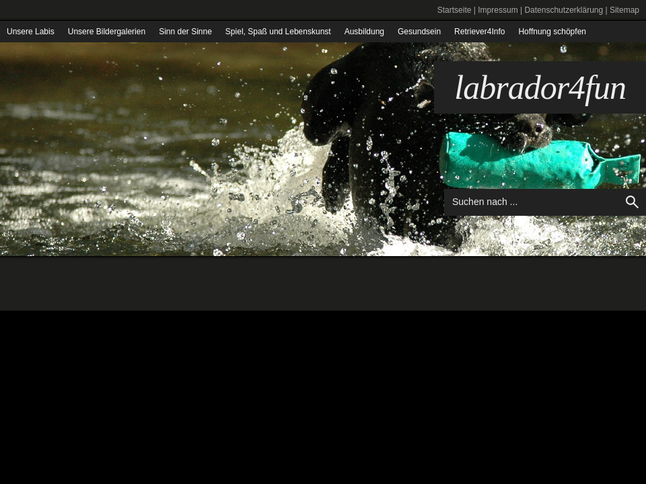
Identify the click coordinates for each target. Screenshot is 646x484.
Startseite (454, 10)
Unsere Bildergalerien (106, 31)
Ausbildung (364, 31)
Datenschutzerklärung (563, 10)
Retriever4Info (479, 31)
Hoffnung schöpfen (552, 31)
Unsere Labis (31, 31)
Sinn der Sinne (185, 31)
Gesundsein (419, 31)
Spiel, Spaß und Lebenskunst (278, 31)
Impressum (497, 10)
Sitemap (624, 10)
